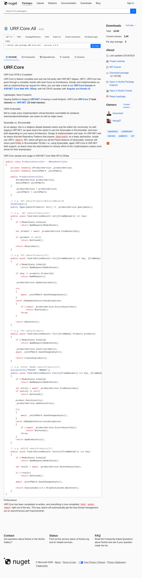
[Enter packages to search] (67, 11)
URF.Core (83, 99)
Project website (117, 61)
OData (33, 89)
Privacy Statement (116, 562)
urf (132, 136)
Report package (118, 96)
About (58, 562)
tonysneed (118, 113)
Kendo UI (85, 89)
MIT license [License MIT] (115, 67)
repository (113, 131)
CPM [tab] (47, 37)
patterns (123, 136)
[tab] (27, 3)
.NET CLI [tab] (9, 37)
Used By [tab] (65, 57)
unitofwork (127, 131)
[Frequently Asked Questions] (98, 535)
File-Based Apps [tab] (91, 37)
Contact (9, 535)
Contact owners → (127, 105)
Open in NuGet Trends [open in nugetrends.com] (121, 90)
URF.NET (35, 99)
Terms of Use (69, 562)
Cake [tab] (7, 41)
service (111, 136)
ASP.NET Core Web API (16, 89)
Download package (119, 73)
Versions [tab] (79, 57)
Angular (71, 89)
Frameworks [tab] (28, 57)
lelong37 (117, 121)
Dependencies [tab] (47, 57)
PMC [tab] (19, 37)
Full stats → (131, 25)
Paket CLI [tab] (57, 37)
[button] (95, 46)
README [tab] (11, 57)
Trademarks (42, 566)
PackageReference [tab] (33, 37)
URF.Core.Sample (83, 85)
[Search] (133, 11)
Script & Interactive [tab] (72, 37)
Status (53, 535)
